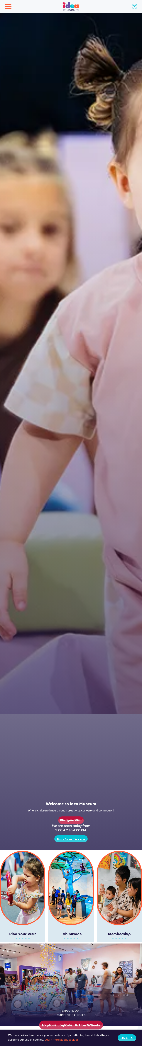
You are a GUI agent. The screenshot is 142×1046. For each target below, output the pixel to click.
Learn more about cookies (62, 1040)
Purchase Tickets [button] (71, 839)
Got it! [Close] (127, 1038)
